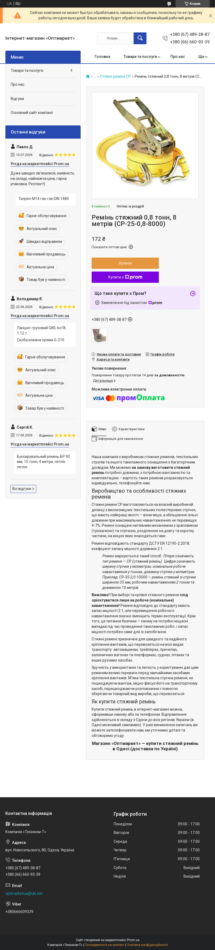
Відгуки (17, 99)
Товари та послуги (140, 56)
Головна (102, 56)
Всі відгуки (21, 489)
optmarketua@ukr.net (24, 893)
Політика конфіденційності (147, 945)
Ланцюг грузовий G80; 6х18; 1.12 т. (41, 330)
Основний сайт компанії (32, 112)
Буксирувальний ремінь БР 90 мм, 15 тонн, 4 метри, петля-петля (43, 461)
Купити (125, 263)
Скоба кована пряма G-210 (40, 340)
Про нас (177, 56)
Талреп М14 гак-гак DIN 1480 (43, 198)
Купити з (125, 277)
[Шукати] (140, 38)
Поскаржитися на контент (104, 945)
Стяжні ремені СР (115, 77)
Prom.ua (133, 940)
